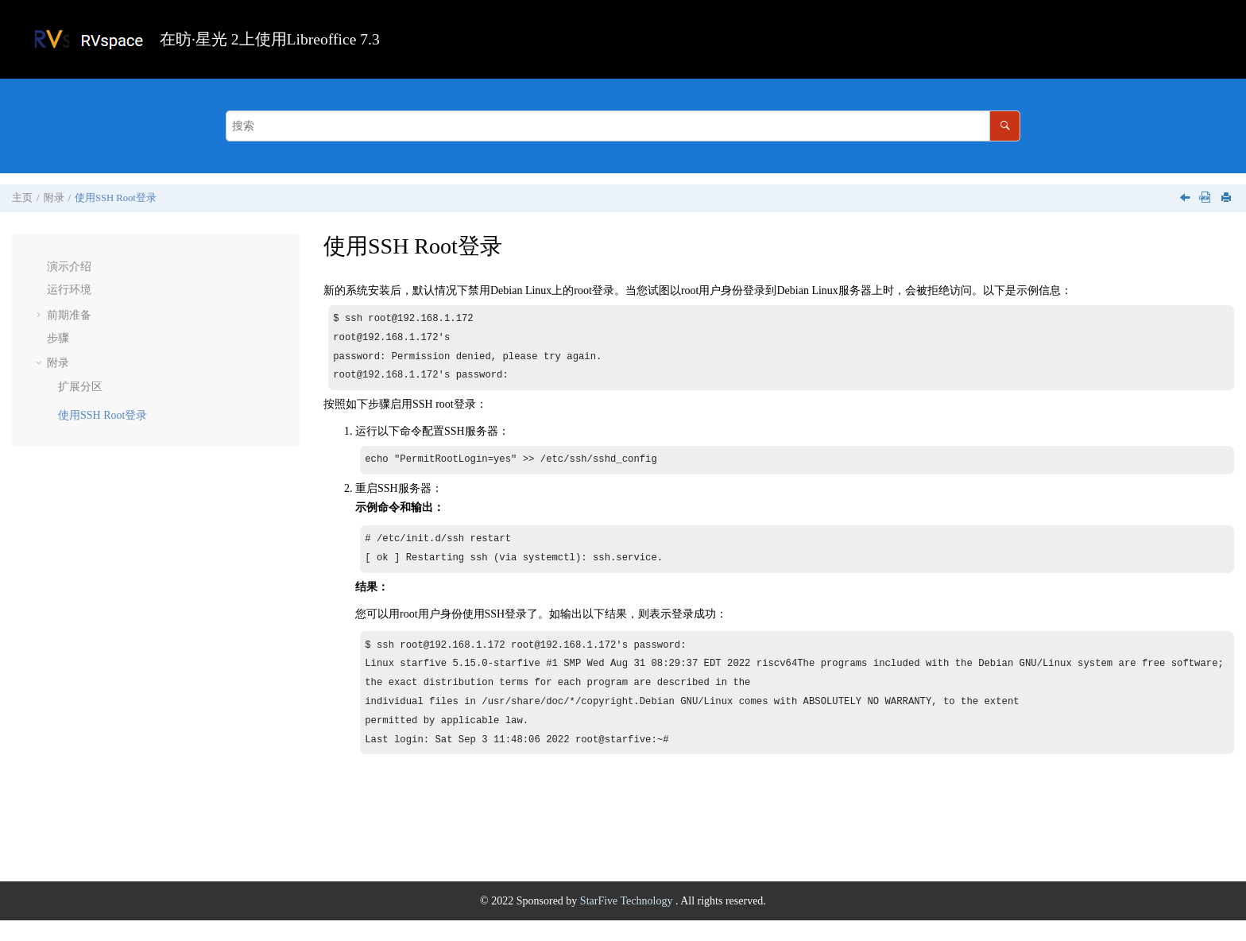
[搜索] (1004, 125)
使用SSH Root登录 (116, 197)
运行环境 (69, 290)
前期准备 (69, 315)
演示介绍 (69, 267)
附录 (54, 197)
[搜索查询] (623, 125)
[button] (40, 267)
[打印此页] (1227, 198)
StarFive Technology (627, 921)
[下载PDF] (1205, 198)
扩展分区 (80, 387)
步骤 (58, 338)
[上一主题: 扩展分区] (1186, 199)
